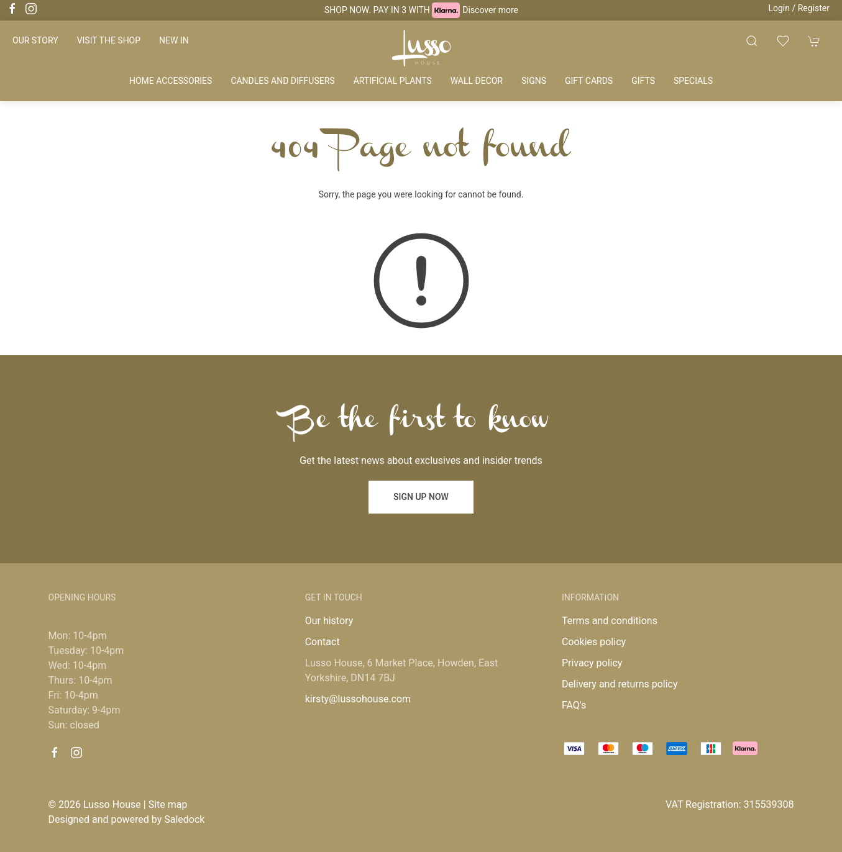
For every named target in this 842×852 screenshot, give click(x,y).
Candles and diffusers (282, 81)
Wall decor (477, 81)
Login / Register (799, 8)
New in (174, 40)
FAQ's (574, 705)
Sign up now (421, 497)
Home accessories (170, 81)
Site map (168, 804)
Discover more (490, 10)
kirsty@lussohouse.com (358, 699)
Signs (533, 81)
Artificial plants (393, 81)
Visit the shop (108, 40)
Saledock (184, 819)
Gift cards (589, 81)
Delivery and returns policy (620, 684)
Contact (322, 642)
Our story (35, 40)
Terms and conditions (609, 621)
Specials (693, 81)
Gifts (643, 81)
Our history (329, 621)
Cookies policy (594, 642)
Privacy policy (592, 663)
